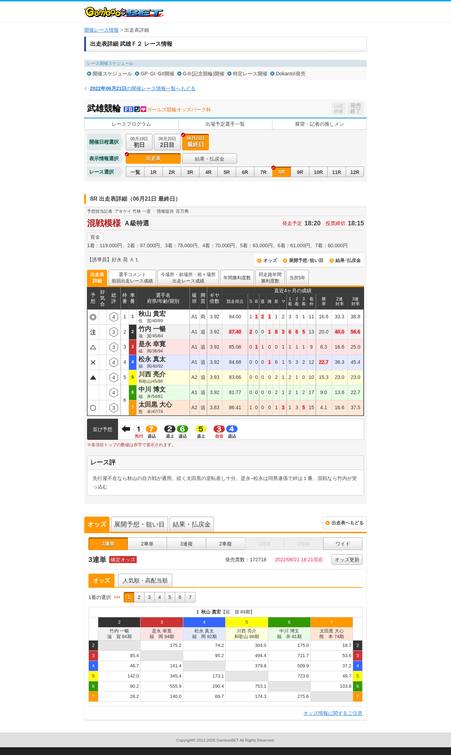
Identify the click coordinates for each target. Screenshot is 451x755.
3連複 (186, 544)
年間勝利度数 (237, 277)
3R (190, 172)
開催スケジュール (112, 73)
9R (300, 172)
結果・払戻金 (209, 159)
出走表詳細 (97, 277)
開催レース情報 (101, 30)
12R (354, 172)
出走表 (153, 158)
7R (263, 172)
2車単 (147, 544)
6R (245, 172)
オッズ (270, 260)
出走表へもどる (348, 522)
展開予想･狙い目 (306, 260)
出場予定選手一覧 (225, 124)
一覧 (135, 172)
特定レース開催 (250, 73)
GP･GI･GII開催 (157, 73)
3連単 (108, 544)
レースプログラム (131, 124)
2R (172, 172)
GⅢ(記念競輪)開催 (203, 73)
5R (227, 172)
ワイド (342, 544)
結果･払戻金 (348, 260)
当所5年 (297, 277)
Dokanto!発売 (290, 73)
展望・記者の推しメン (319, 124)
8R (281, 172)
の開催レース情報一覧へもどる (143, 88)
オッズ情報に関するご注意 (333, 713)
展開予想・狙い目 (139, 524)
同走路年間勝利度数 (270, 277)
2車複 (225, 544)
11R (336, 172)
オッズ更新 (347, 559)
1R (153, 172)
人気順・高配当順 (145, 581)
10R (318, 172)
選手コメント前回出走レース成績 (132, 277)
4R (208, 172)
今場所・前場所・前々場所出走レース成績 (188, 277)
